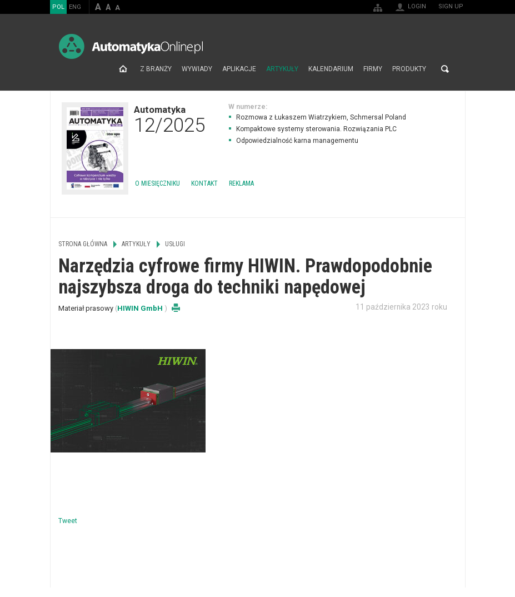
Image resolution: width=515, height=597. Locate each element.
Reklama (241, 183)
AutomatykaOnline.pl (131, 46)
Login (417, 6)
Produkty (409, 69)
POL (58, 7)
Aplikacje (239, 69)
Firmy (372, 69)
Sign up (450, 6)
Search (445, 69)
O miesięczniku (157, 183)
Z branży (156, 69)
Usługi (175, 244)
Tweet (67, 521)
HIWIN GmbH (140, 308)
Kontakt (204, 183)
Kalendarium (330, 69)
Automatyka (169, 119)
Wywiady (197, 69)
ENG (75, 7)
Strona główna (123, 69)
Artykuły (282, 69)
